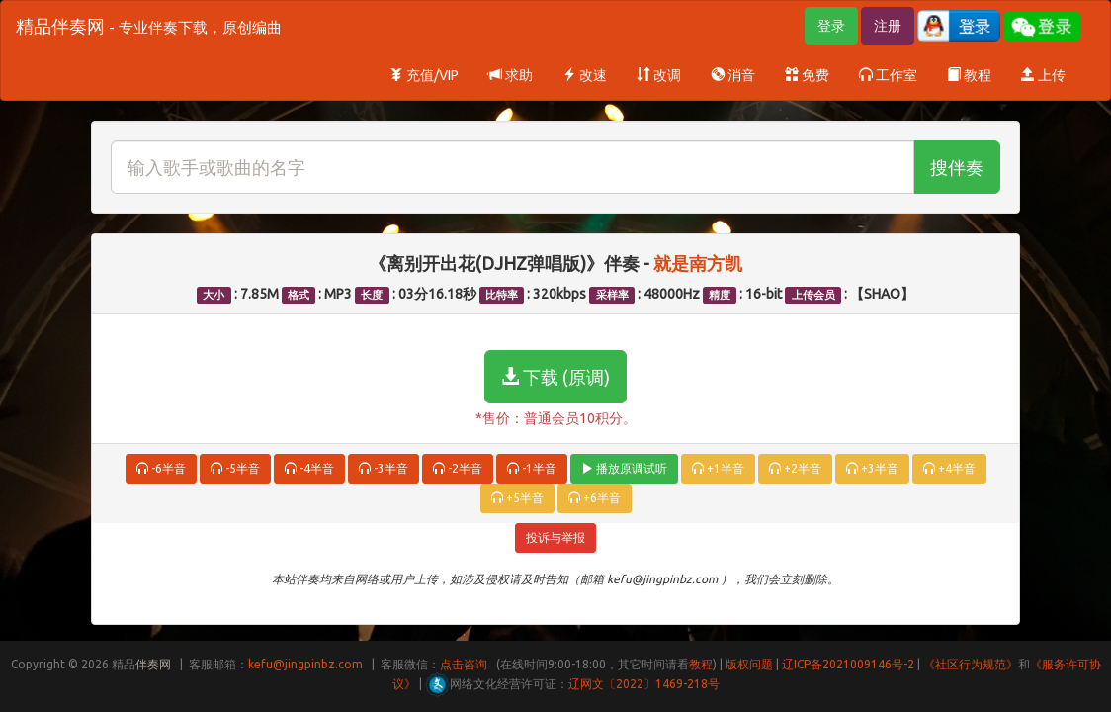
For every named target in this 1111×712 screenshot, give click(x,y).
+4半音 (949, 468)
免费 (807, 75)
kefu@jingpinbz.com (305, 664)
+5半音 (517, 497)
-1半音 (531, 468)
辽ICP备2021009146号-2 (848, 664)
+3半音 (872, 468)
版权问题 (749, 664)
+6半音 (594, 497)
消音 (733, 75)
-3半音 (383, 468)
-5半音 (235, 468)
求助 (510, 75)
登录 (831, 26)
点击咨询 (463, 664)
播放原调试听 (624, 468)
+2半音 (795, 468)
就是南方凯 (697, 263)
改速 (584, 75)
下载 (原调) (555, 377)
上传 (1043, 75)
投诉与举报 (555, 537)
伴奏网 (153, 664)
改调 (659, 75)
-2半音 (457, 468)
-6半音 (161, 468)
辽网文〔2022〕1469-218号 (644, 683)
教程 (969, 75)
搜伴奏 (956, 167)
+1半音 (718, 468)
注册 (887, 26)
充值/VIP (424, 75)
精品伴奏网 (149, 26)
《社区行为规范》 (970, 664)
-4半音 (309, 468)
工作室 (888, 75)
